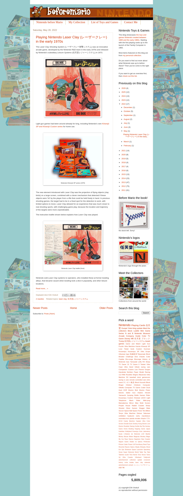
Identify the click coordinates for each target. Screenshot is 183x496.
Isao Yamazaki (131, 362)
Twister (143, 364)
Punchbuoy (139, 444)
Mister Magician (134, 436)
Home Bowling (129, 429)
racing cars (145, 367)
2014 (124, 178)
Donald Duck (128, 423)
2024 (124, 96)
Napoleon (137, 439)
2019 (124, 159)
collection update (136, 460)
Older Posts (106, 308)
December (128, 107)
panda (132, 418)
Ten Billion (146, 411)
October (127, 111)
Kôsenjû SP (145, 346)
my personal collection (132, 55)
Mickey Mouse (123, 436)
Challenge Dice (132, 357)
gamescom (146, 377)
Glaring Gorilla (134, 426)
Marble (148, 434)
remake (137, 418)
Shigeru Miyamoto (139, 375)
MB (132, 338)
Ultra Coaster (128, 457)
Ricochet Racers (124, 447)
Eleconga (137, 359)
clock (139, 377)
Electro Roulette (124, 426)
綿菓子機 (121, 467)
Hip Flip (142, 426)
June (126, 127)
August (127, 119)
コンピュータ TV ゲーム (142, 465)
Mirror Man (133, 403)
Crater (143, 387)
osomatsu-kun (124, 418)
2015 (124, 174)
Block (130, 331)
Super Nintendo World (131, 452)
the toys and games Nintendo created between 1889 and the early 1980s (132, 37)
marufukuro (146, 416)
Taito (148, 452)
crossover (147, 460)
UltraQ (137, 367)
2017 (124, 166)
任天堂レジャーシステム (78, 299)
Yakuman (146, 413)
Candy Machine (129, 421)
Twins (148, 455)
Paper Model (139, 372)
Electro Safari (124, 393)
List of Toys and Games (104, 22)
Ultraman (122, 354)
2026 (124, 88)
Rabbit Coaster (138, 405)
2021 (124, 151)
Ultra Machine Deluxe (133, 413)
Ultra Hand (128, 367)
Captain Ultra (140, 421)
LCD (142, 434)
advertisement (123, 460)
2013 (124, 182)
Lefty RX (141, 362)
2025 (124, 92)
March (126, 141)
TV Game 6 (134, 364)
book (132, 349)
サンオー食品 (128, 382)
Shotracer (128, 449)
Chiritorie (137, 385)
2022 (124, 104)
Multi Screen (145, 403)
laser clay (62, 299)
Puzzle (121, 346)
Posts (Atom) (49, 314)
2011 (124, 190)
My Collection (76, 22)
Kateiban (122, 431)
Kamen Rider (145, 395)
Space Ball (128, 411)
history (121, 462)
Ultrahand (138, 457)
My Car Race (123, 439)
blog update (137, 328)
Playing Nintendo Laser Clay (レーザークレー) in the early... (136, 135)
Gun (134, 393)
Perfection (147, 441)
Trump (121, 341)
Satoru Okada (135, 447)
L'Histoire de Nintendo (132, 434)
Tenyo (121, 413)
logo (127, 354)
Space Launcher (137, 449)
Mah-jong (146, 400)
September (128, 115)
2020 (124, 155)
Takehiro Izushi (124, 455)
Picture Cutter (123, 444)
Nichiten (130, 372)
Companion (123, 369)
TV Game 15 (124, 364)
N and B (129, 333)
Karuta (138, 346)
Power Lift (131, 444)
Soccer (121, 411)
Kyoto (120, 434)
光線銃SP (133, 354)
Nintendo (124, 325)
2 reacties (40, 299)
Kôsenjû (137, 398)
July (125, 123)
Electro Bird (133, 390)
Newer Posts (40, 308)
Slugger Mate (144, 408)
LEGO (143, 398)
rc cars (126, 380)
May (126, 131)
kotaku (132, 462)
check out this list (130, 76)
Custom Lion (133, 369)
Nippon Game (124, 441)
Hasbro (140, 393)
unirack (130, 465)
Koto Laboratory (144, 431)
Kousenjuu (123, 351)
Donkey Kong (137, 423)
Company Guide (133, 336)
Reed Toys (146, 444)
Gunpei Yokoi (126, 328)
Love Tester (124, 349)
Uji (119, 457)
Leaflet (136, 331)
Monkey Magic (145, 436)
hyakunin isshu (134, 416)
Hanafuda (122, 372)
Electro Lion (146, 423)
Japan (148, 429)
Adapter (143, 418)
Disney (127, 338)
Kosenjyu (136, 431)
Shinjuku (143, 447)
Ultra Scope (145, 351)
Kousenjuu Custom (126, 398)
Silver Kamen (131, 408)
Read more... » (42, 288)
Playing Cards (138, 325)
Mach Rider (134, 400)
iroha (126, 462)
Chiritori (129, 385)
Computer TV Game (132, 387)
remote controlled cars (138, 380)
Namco (131, 439)
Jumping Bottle (133, 395)
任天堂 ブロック (142, 338)
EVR (125, 390)
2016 (124, 170)
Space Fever (137, 411)
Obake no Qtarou (136, 441)
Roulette (129, 375)
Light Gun (146, 344)
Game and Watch (133, 344)
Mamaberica (123, 403)
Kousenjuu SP (133, 351)
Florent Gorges (144, 369)
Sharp (148, 362)
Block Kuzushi (140, 382)
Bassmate (141, 354)
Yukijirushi (147, 457)
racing (121, 380)
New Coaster (145, 439)
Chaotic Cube (144, 357)
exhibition (122, 416)
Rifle (123, 375)
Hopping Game (140, 429)
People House (124, 405)
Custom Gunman (143, 349)
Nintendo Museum (142, 333)
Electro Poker (144, 390)
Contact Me (131, 22)
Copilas (121, 359)
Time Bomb (133, 455)
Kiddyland (128, 431)
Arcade (122, 336)
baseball (133, 377)
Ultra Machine (129, 346)
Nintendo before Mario (49, 22)
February (128, 145)
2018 (124, 162)
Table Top (143, 452)
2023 (124, 100)
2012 (124, 186)
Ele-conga (129, 359)
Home (73, 308)
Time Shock (142, 455)
